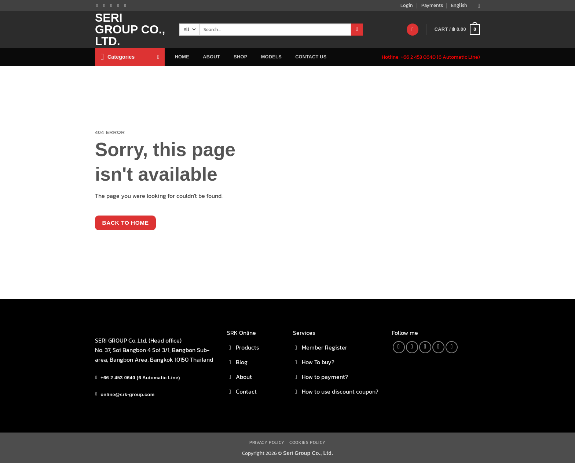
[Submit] (357, 29)
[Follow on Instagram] (105, 5)
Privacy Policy (267, 442)
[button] (457, 29)
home (182, 56)
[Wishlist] (412, 29)
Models (271, 56)
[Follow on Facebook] (98, 5)
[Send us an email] (112, 5)
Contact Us (311, 56)
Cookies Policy (307, 442)
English (465, 5)
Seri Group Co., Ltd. (130, 29)
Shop (240, 56)
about (211, 56)
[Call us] (119, 5)
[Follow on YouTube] (126, 5)
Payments (432, 5)
